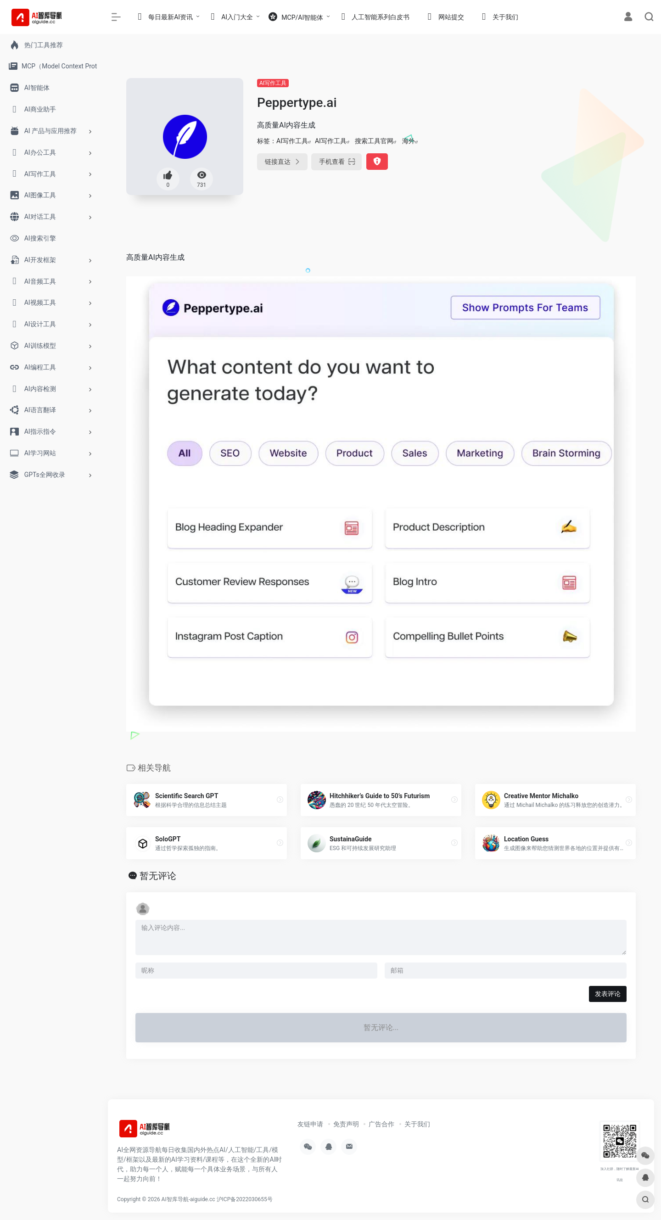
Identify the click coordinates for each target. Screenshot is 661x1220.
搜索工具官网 (374, 141)
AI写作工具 (272, 83)
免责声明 (346, 1124)
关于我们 (417, 1124)
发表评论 (608, 993)
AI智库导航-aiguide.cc (188, 1199)
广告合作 (381, 1124)
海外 (408, 141)
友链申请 (310, 1124)
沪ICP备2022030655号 (245, 1199)
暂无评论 (158, 875)
